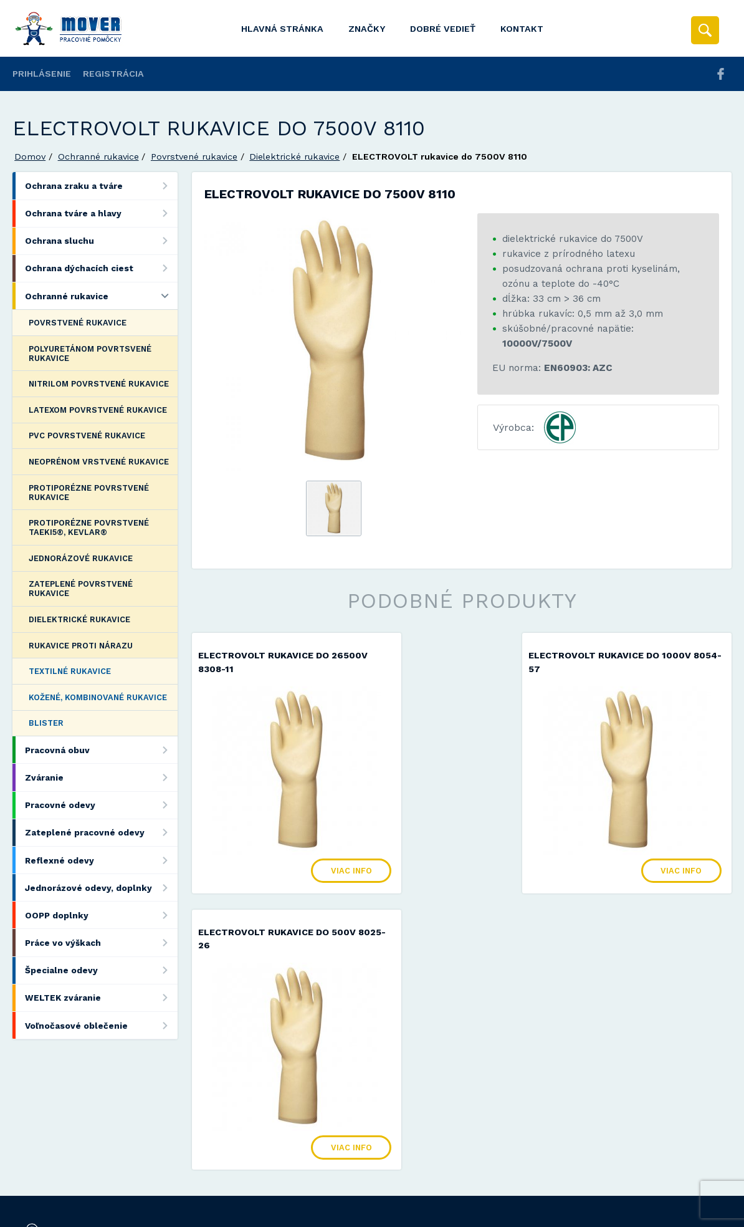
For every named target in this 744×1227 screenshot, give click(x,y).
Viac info (309, 857)
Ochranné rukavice (98, 156)
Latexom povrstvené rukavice (98, 410)
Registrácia (113, 74)
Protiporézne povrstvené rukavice (89, 492)
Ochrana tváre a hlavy (101, 213)
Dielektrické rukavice (294, 156)
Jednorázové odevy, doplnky (101, 887)
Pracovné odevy (101, 805)
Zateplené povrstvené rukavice (81, 588)
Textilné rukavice (70, 671)
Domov (29, 156)
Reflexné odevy (101, 860)
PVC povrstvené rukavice (87, 435)
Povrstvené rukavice (194, 156)
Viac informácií (573, 1213)
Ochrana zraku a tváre (101, 185)
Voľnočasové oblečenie (101, 1025)
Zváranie (101, 777)
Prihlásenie (41, 74)
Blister (46, 723)
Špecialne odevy (101, 970)
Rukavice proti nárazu (81, 645)
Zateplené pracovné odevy (101, 832)
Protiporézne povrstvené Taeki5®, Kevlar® (89, 527)
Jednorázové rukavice (81, 558)
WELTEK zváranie (101, 997)
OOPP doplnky (101, 915)
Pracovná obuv (101, 749)
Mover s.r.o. (119, 1185)
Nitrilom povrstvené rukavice (99, 383)
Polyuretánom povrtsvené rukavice (90, 353)
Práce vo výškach (101, 942)
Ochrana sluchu (101, 241)
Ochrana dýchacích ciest (101, 268)
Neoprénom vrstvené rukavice (99, 461)
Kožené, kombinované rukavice (98, 697)
